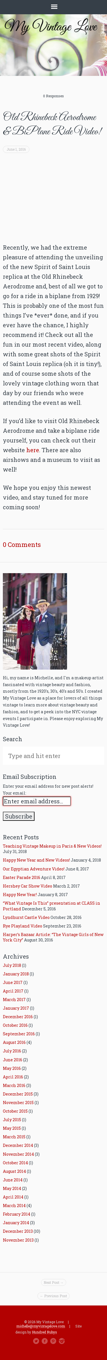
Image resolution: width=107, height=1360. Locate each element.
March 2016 (14, 1085)
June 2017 (13, 982)
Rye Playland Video (22, 926)
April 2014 (13, 1197)
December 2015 (18, 1094)
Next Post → (54, 1282)
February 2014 (16, 1214)
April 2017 (13, 991)
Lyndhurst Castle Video (26, 917)
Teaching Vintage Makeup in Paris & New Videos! (52, 846)
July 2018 (12, 965)
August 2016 (14, 1042)
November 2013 (18, 1240)
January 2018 (16, 974)
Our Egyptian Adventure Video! (33, 869)
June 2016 (12, 1059)
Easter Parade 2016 (21, 877)
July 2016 (12, 1051)
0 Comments (22, 544)
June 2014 (13, 1180)
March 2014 (14, 1205)
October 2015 (15, 1111)
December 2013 (18, 1231)
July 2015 (12, 1119)
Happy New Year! (20, 894)
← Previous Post (53, 1296)
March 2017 (14, 999)
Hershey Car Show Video (27, 886)
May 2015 (12, 1128)
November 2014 (18, 1154)
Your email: (14, 793)
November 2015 (18, 1102)
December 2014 (18, 1145)
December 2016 (18, 1016)
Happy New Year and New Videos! (36, 860)
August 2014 (14, 1171)
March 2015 (14, 1136)
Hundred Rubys (44, 1332)
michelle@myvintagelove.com (40, 1326)
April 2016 (13, 1077)
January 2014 (16, 1222)
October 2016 (15, 1025)
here (32, 450)
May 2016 (12, 1068)
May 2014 (12, 1188)
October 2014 (15, 1162)
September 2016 (19, 1033)
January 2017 (16, 1008)
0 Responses (53, 96)
